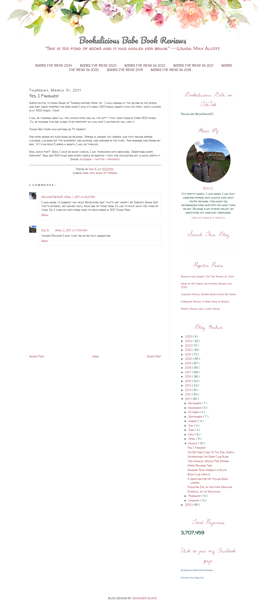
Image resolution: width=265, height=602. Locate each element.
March (193, 443)
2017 (188, 372)
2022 (188, 350)
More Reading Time (200, 465)
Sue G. (45, 230)
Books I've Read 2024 (54, 65)
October (194, 412)
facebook (86, 159)
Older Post (154, 356)
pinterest (114, 159)
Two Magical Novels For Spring (208, 461)
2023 (188, 345)
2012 (188, 394)
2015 (188, 381)
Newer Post (36, 356)
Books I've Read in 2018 (171, 70)
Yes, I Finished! (197, 447)
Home (95, 356)
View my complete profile (208, 218)
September (195, 416)
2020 (189, 359)
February (195, 496)
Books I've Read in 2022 (145, 65)
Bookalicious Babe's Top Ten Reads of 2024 (207, 276)
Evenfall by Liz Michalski (204, 491)
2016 (188, 376)
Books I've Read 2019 (125, 70)
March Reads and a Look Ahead (200, 308)
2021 (188, 354)
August (193, 421)
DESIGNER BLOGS (144, 598)
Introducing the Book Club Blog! (208, 456)
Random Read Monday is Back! (207, 470)
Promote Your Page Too (192, 578)
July (191, 425)
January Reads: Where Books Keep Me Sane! (208, 294)
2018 (188, 367)
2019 (188, 363)
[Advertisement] (58, 326)
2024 (189, 341)
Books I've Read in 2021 (193, 65)
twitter (100, 159)
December (195, 403)
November (195, 408)
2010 (188, 505)
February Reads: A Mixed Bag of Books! (205, 301)
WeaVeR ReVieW (52, 197)
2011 (188, 399)
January (194, 500)
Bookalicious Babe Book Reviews (132, 40)
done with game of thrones (100, 173)
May (191, 434)
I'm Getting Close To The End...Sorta (211, 452)
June (191, 430)
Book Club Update (199, 474)
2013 (188, 390)
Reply (44, 215)
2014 (188, 385)
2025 (189, 336)
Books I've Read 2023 (98, 65)
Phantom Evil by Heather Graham (210, 487)
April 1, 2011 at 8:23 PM (79, 197)
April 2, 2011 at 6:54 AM (71, 230)
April (192, 439)
